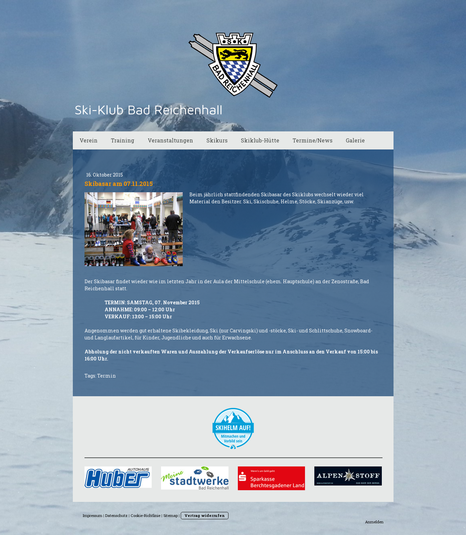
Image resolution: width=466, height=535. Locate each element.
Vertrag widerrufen (204, 515)
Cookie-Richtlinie (145, 515)
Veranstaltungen (170, 140)
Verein (89, 140)
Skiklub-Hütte (260, 140)
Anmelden (374, 521)
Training (122, 140)
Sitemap (170, 515)
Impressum (92, 515)
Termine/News (312, 140)
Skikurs (216, 140)
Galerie (355, 140)
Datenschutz (116, 515)
